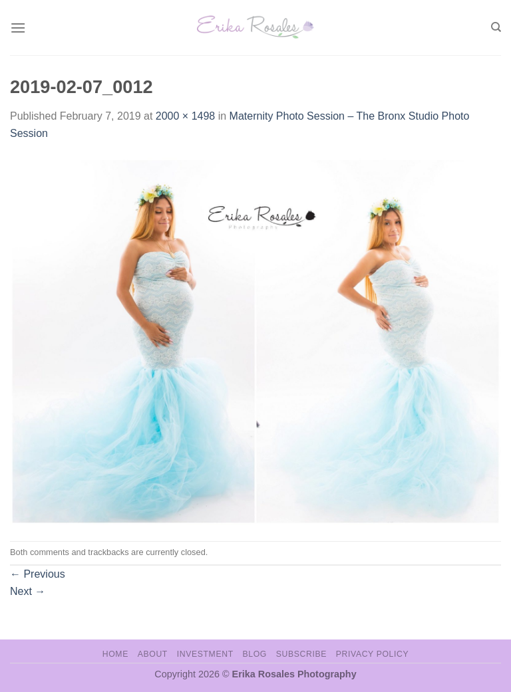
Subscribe (301, 654)
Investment (205, 654)
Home (115, 654)
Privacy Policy (372, 654)
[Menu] (18, 27)
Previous (37, 574)
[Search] (496, 27)
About (153, 654)
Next (27, 591)
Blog (255, 654)
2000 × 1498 (185, 116)
